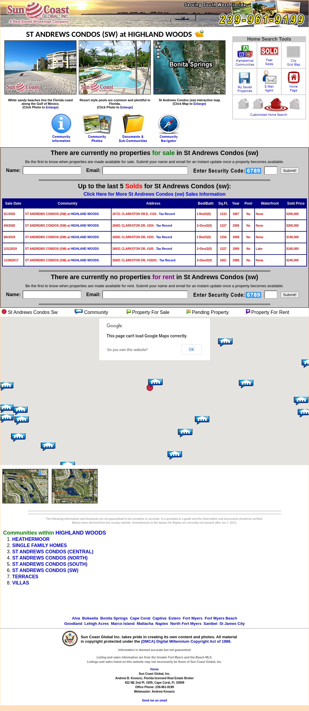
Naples (162, 623)
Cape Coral (140, 618)
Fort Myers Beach (221, 618)
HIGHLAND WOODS (85, 214)
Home (154, 669)
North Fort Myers (185, 623)
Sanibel (210, 623)
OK (191, 349)
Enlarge (51, 107)
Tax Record (167, 214)
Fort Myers (193, 618)
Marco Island (122, 623)
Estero (175, 618)
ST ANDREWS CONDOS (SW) (45, 570)
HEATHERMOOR (31, 539)
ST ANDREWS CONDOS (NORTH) (50, 557)
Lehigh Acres (96, 623)
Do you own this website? (127, 350)
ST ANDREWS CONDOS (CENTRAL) (52, 551)
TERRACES (25, 576)
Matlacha (145, 623)
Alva (76, 618)
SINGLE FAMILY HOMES (39, 545)
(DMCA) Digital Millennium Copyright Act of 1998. (186, 641)
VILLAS (20, 582)
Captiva (160, 618)
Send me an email (154, 700)
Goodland (73, 623)
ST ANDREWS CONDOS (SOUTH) (49, 564)
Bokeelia (90, 618)
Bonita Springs (114, 618)
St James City (232, 623)
